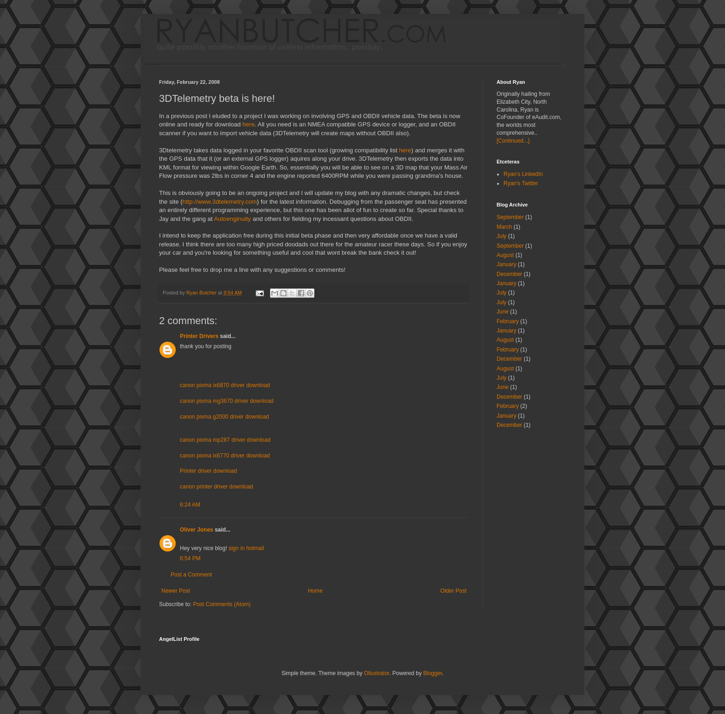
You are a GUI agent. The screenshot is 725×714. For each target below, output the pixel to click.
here (248, 124)
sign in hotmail (246, 548)
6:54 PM (190, 558)
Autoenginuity (232, 218)
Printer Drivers (199, 336)
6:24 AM (190, 504)
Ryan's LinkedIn (523, 174)
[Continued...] (513, 141)
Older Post (453, 591)
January (506, 264)
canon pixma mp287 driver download (225, 440)
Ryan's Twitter (521, 183)
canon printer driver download (216, 486)
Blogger (432, 673)
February (508, 321)
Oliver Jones (196, 529)
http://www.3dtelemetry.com (220, 201)
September (510, 217)
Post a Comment (191, 574)
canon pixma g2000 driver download (224, 416)
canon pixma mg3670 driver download (227, 401)
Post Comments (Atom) (222, 604)
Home (315, 591)
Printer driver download (208, 471)
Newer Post (175, 591)
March (504, 227)
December (509, 274)
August (505, 255)
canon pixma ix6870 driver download (225, 385)
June (503, 311)
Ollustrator (376, 673)
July (501, 236)
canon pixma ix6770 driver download (225, 455)
